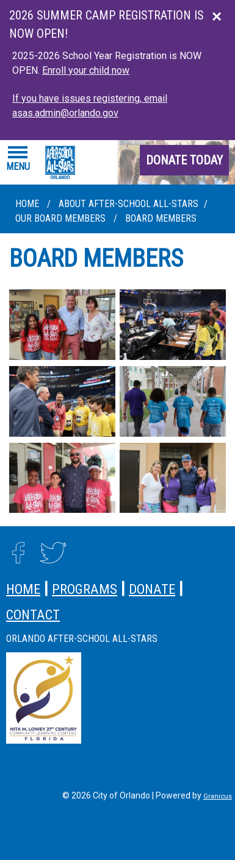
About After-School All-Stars (128, 204)
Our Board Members (61, 218)
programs (84, 589)
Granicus (217, 796)
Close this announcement (219, 13)
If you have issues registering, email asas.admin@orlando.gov (89, 106)
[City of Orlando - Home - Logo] (60, 162)
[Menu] (18, 159)
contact (33, 614)
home (23, 589)
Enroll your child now (85, 70)
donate (152, 589)
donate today (184, 160)
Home (27, 204)
